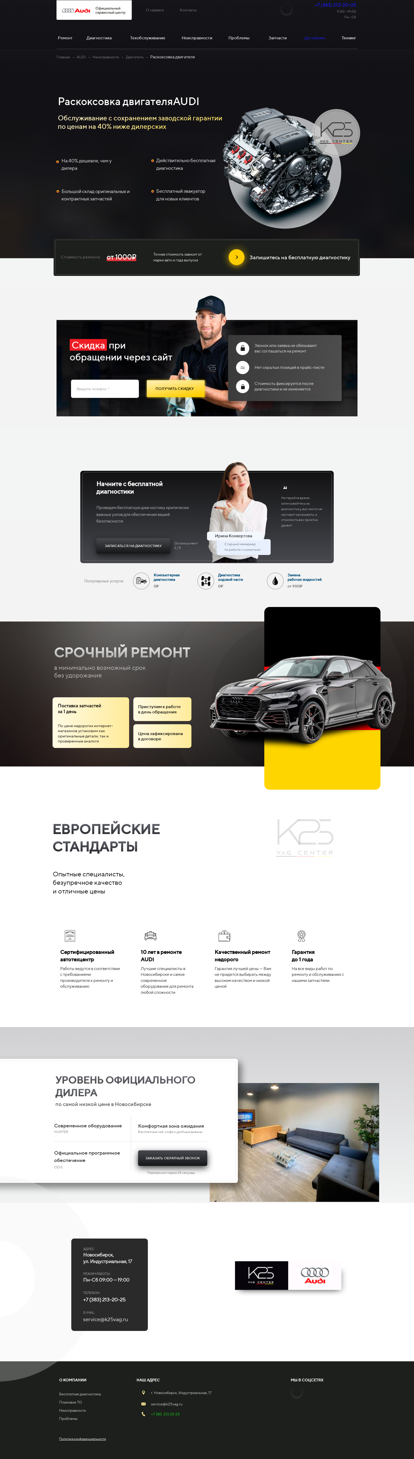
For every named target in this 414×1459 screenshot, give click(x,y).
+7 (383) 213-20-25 (335, 5)
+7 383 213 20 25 (165, 1414)
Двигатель (135, 57)
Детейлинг (315, 37)
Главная (63, 57)
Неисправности (105, 57)
